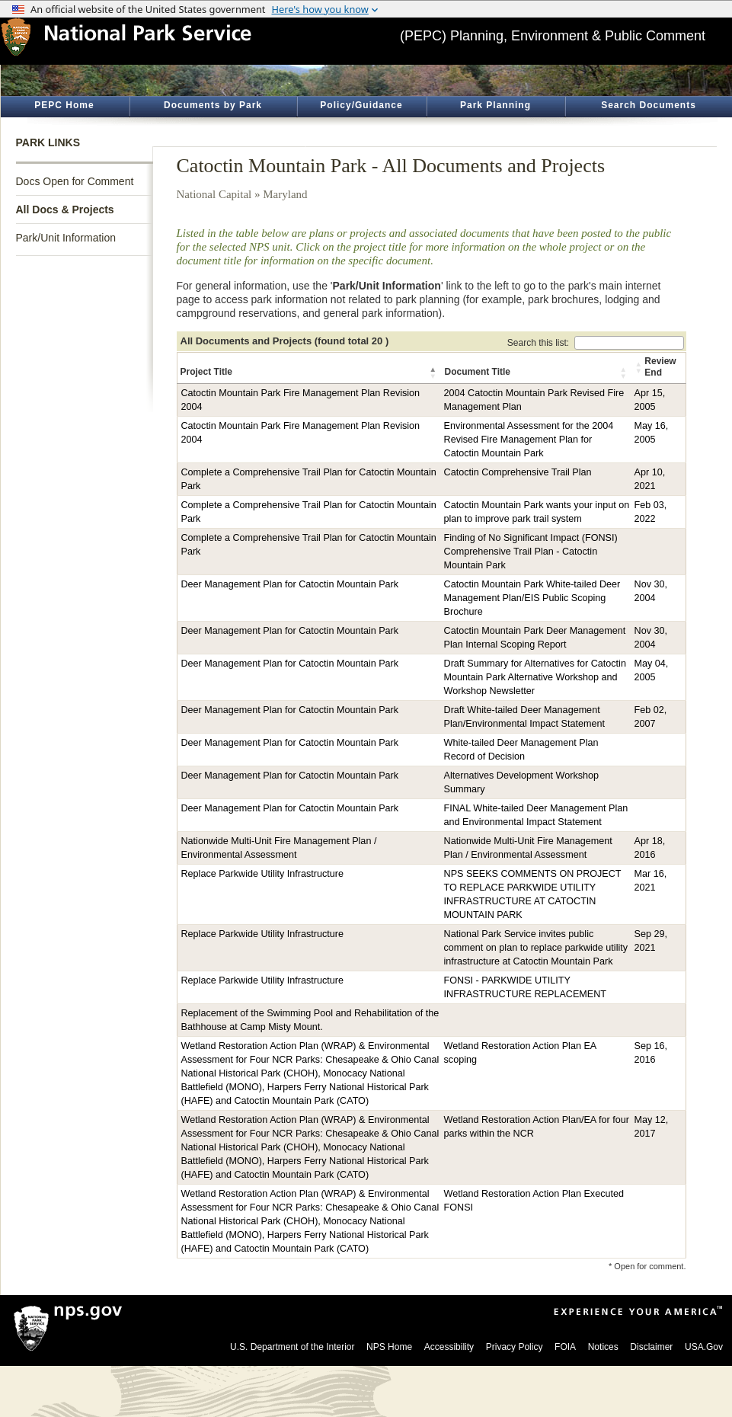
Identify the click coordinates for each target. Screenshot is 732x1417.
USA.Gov (704, 1347)
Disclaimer (651, 1347)
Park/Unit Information (66, 238)
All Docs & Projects (65, 209)
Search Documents (648, 105)
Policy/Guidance (361, 105)
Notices (603, 1347)
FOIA (565, 1347)
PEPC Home (64, 105)
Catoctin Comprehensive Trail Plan (518, 472)
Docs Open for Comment (75, 181)
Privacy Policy (514, 1347)
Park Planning (495, 105)
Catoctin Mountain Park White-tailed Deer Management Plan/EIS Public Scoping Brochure (532, 598)
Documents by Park (213, 105)
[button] (434, 372)
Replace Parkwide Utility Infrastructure (262, 873)
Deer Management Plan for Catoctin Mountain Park (290, 584)
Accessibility (449, 1347)
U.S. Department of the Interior (292, 1347)
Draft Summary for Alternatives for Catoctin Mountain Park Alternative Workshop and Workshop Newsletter (535, 677)
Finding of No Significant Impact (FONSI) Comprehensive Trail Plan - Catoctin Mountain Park (531, 552)
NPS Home (389, 1347)
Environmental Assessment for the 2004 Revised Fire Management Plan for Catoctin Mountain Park (529, 440)
